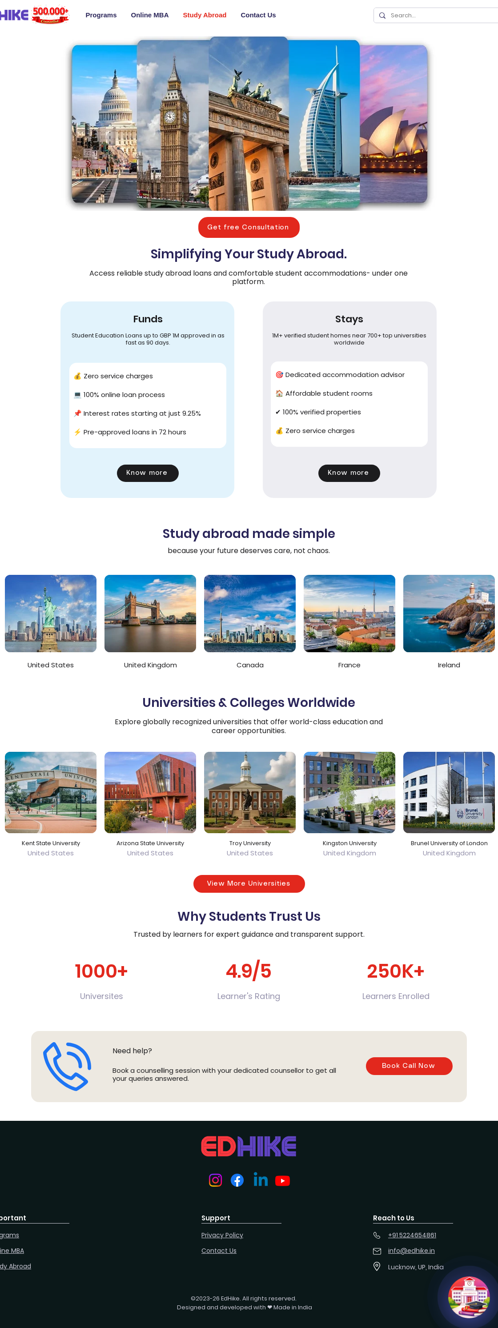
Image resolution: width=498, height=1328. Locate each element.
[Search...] (441, 15)
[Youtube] (282, 1180)
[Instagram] (215, 1180)
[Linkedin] (260, 1180)
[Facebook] (237, 1180)
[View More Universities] (249, 884)
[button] (249, 227)
